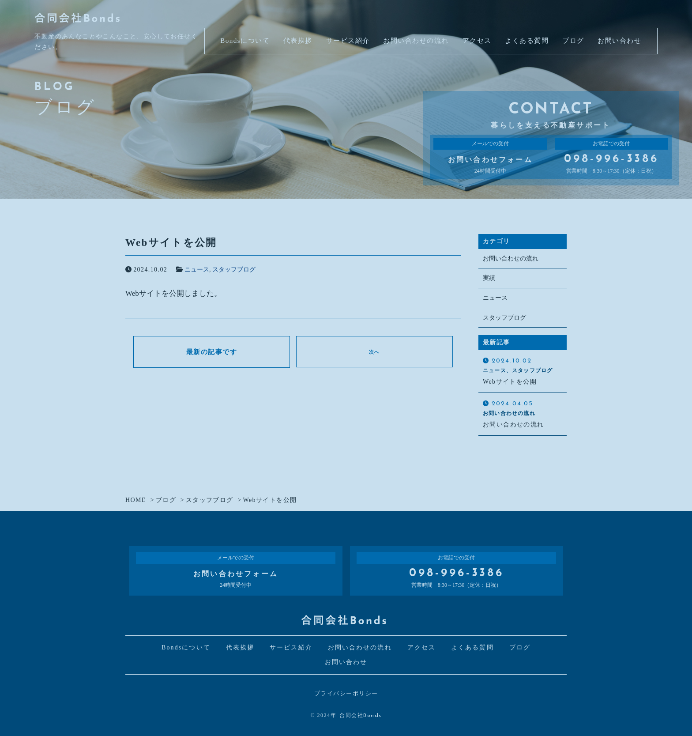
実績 (489, 278)
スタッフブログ (234, 269)
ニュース (196, 269)
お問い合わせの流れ (510, 258)
